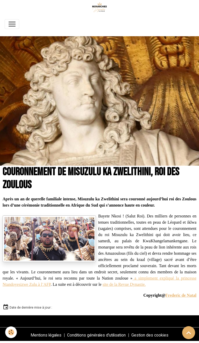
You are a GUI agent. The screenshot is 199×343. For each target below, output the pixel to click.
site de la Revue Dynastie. (124, 284)
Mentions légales (46, 335)
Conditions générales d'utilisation (96, 335)
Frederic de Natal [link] (180, 295)
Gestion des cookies (149, 335)
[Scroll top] (188, 332)
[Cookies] (11, 332)
